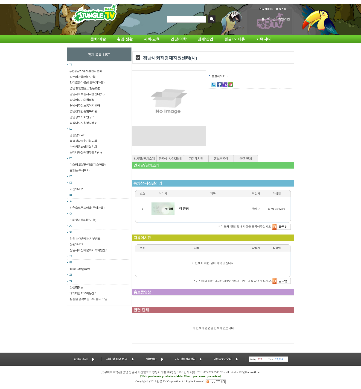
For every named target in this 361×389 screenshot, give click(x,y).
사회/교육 (152, 39)
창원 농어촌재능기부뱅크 (85, 238)
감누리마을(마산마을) (83, 76)
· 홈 (262, 19)
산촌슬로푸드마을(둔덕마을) (87, 207)
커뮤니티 (263, 39)
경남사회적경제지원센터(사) (87, 94)
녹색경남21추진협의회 (83, 141)
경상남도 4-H (77, 135)
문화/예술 (98, 39)
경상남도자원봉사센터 (83, 123)
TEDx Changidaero (80, 268)
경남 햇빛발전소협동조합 (85, 88)
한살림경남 (76, 287)
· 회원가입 (283, 19)
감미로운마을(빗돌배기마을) (87, 82)
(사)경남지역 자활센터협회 (86, 71)
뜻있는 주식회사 (79, 170)
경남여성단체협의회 (82, 99)
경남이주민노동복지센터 (85, 105)
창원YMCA (76, 244)
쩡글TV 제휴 (234, 39)
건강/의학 (178, 39)
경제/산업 (205, 39)
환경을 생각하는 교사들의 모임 (88, 299)
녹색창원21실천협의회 (83, 146)
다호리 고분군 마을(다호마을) (87, 164)
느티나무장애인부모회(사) (86, 152)
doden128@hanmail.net (245, 372)
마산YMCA (76, 189)
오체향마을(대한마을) (83, 220)
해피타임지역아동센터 (83, 293)
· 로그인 (270, 19)
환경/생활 (125, 39)
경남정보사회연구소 (82, 117)
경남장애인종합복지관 (83, 111)
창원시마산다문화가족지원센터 (89, 250)
